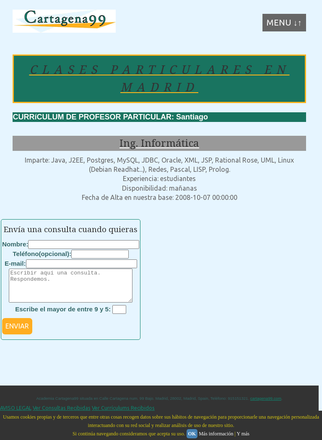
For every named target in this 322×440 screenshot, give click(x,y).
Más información (216, 434)
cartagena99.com (265, 404)
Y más (242, 434)
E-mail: (15, 263)
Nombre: (15, 244)
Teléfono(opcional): (42, 253)
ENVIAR (17, 332)
